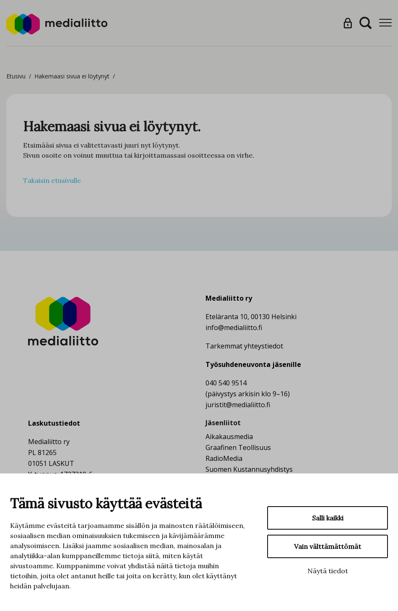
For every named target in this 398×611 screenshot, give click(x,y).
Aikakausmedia (229, 436)
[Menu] (385, 23)
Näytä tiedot (327, 571)
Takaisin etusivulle (52, 180)
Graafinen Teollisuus (238, 447)
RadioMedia (224, 458)
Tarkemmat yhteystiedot (244, 346)
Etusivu (16, 76)
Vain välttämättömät (327, 546)
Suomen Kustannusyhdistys (249, 469)
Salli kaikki (327, 518)
